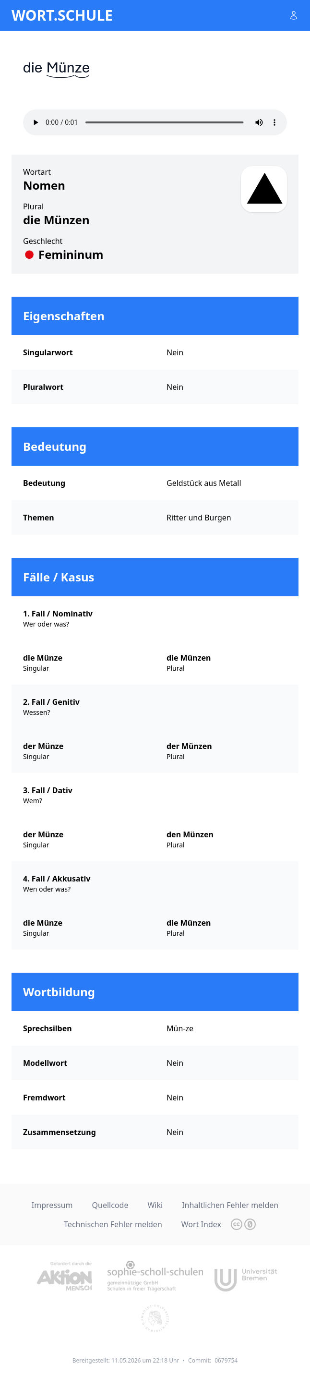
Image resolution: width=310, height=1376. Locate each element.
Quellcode (110, 1205)
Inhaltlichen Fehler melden (230, 1205)
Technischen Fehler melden (113, 1224)
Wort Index (201, 1224)
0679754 (226, 1360)
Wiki (155, 1205)
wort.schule (62, 15)
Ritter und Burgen (199, 517)
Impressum (52, 1205)
